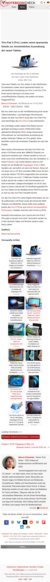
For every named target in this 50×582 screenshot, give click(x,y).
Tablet (26, 107)
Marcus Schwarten (9, 103)
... (47, 7)
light (25, 579)
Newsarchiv (38, 534)
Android (6, 107)
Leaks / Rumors (17, 107)
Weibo (23, 132)
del (30, 579)
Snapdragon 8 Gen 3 (31, 165)
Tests (13, 7)
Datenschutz (23, 567)
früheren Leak (13, 162)
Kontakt (33, 567)
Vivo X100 (15, 207)
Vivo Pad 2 (23, 121)
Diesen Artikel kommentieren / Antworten (20, 437)
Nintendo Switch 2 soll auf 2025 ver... (32, 447)
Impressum (11, 567)
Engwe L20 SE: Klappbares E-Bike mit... (18, 444)
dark (20, 579)
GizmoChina (15, 234)
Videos (31, 7)
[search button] (42, 3)
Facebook (42, 508)
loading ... (4, 547)
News (22, 7)
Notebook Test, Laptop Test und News (15, 534)
